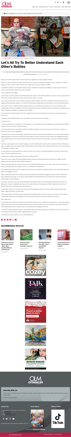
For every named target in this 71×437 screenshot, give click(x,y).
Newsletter (57, 6)
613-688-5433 (7, 412)
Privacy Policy (58, 434)
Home (33, 6)
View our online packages (10, 397)
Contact (51, 6)
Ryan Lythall (8, 58)
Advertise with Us (44, 6)
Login (62, 6)
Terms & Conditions (48, 434)
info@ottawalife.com (59, 393)
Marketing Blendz (39, 429)
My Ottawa (12, 13)
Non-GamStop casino (15, 435)
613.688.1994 (7, 413)
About (37, 6)
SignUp (66, 6)
